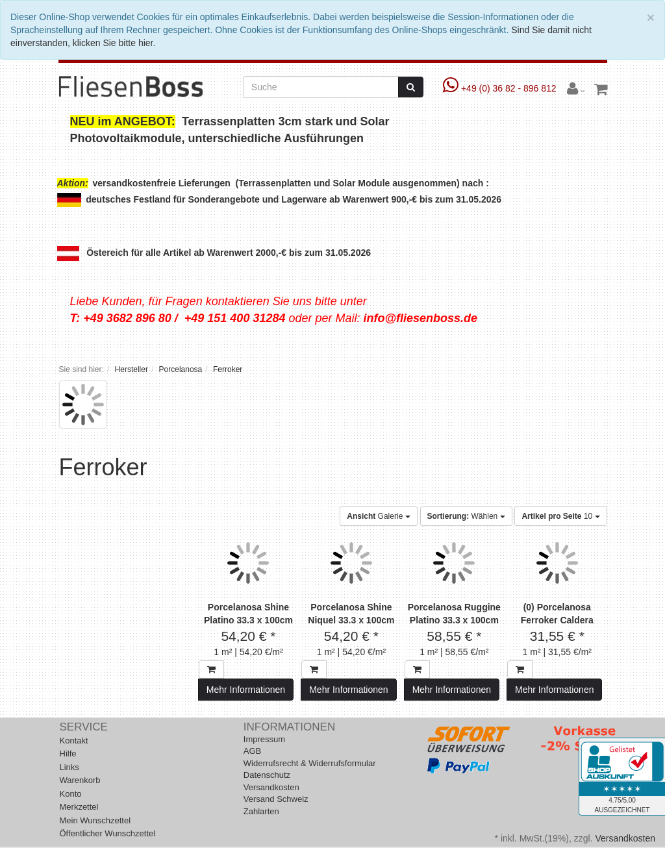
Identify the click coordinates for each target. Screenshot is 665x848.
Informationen (289, 727)
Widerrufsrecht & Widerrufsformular (310, 763)
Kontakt (74, 740)
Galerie (378, 516)
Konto (71, 794)
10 (560, 516)
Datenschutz (267, 775)
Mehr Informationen (246, 689)
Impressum (264, 739)
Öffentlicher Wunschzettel (108, 833)
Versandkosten (271, 787)
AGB (252, 751)
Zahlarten (261, 811)
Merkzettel (79, 807)
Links (69, 767)
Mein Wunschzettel (95, 820)
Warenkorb (80, 780)
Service (84, 727)
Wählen (466, 516)
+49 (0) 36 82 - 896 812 (501, 88)
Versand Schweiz (276, 799)
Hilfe (68, 753)
